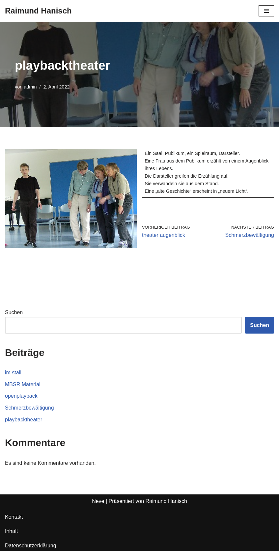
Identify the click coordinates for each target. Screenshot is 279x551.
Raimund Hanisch (166, 501)
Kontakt (14, 517)
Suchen (14, 312)
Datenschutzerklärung (30, 545)
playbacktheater (23, 419)
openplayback (21, 396)
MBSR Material (23, 384)
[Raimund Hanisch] (38, 11)
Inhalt (11, 531)
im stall (13, 372)
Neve (98, 501)
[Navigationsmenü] (266, 10)
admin (30, 86)
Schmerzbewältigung (29, 408)
